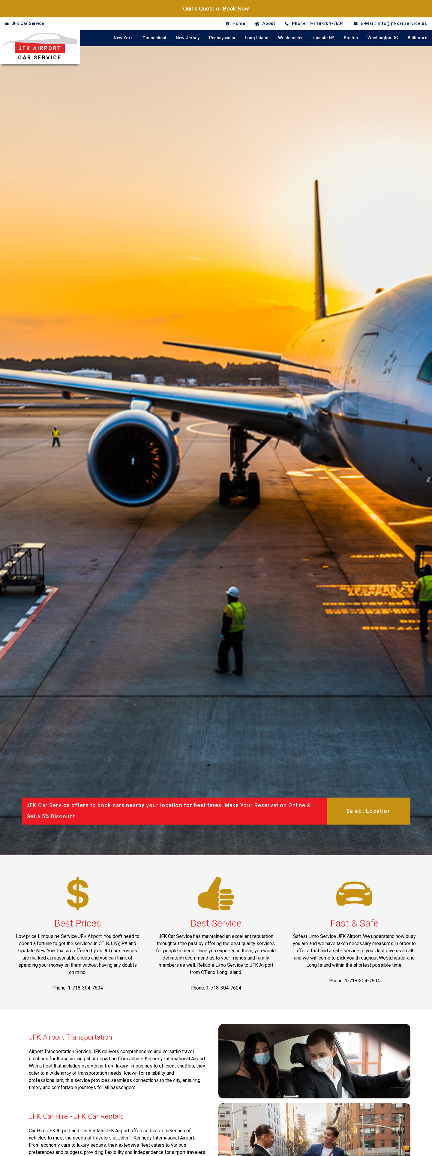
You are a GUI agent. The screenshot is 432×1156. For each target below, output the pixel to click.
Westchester (290, 37)
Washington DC (383, 37)
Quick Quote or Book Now (216, 8)
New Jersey (188, 37)
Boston (351, 37)
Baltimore (417, 37)
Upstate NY (323, 37)
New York (123, 37)
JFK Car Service (27, 23)
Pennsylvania (222, 37)
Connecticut (154, 37)
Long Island (256, 37)
